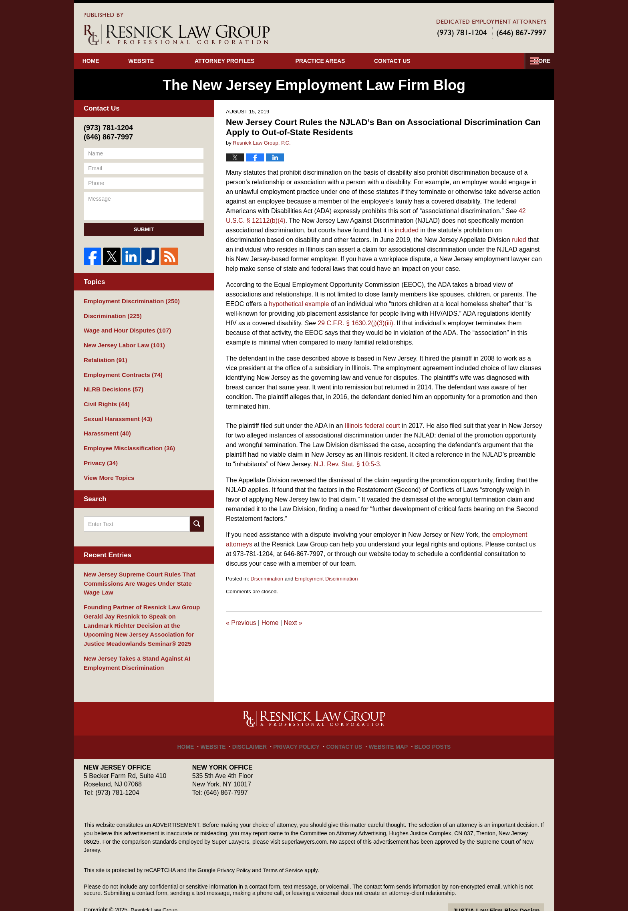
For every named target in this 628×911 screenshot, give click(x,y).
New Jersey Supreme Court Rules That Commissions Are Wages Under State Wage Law (142, 573)
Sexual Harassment (115, 413)
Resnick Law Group (155, 894)
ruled (519, 239)
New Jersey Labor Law (121, 343)
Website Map (385, 727)
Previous (241, 622)
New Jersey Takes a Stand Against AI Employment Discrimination (133, 647)
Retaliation (104, 357)
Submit (144, 229)
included (407, 230)
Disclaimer (256, 727)
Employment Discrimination (326, 579)
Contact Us (501, 61)
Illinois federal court (372, 425)
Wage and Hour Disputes (124, 329)
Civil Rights (105, 399)
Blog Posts (425, 727)
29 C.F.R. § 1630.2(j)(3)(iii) (355, 323)
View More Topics (107, 469)
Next (293, 622)
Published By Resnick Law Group (491, 29)
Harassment (105, 427)
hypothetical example (299, 303)
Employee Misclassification (126, 441)
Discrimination (266, 579)
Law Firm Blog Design (506, 894)
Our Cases (426, 61)
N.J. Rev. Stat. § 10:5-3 (347, 464)
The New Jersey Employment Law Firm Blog (177, 29)
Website (164, 61)
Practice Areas (343, 61)
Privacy (99, 455)
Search (197, 514)
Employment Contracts (120, 371)
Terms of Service (285, 854)
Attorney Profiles (248, 61)
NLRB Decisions (111, 385)
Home (102, 61)
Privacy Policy (300, 727)
